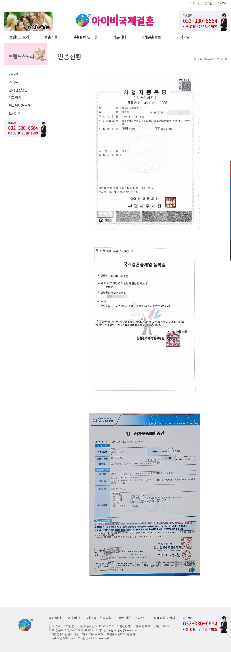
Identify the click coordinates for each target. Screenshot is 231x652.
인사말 (13, 74)
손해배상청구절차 (162, 617)
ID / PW (221, 3)
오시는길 (15, 114)
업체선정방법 (18, 90)
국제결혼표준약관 (131, 617)
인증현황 (15, 98)
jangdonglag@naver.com (123, 630)
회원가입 (195, 3)
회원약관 (55, 617)
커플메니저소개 (20, 106)
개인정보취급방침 (99, 617)
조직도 (13, 82)
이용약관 (74, 617)
